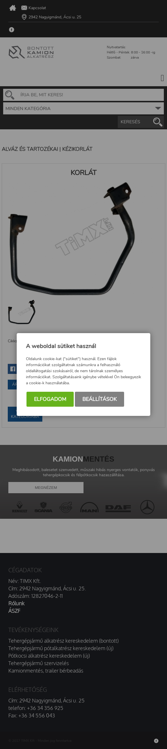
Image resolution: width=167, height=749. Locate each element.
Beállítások (99, 399)
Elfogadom (50, 399)
